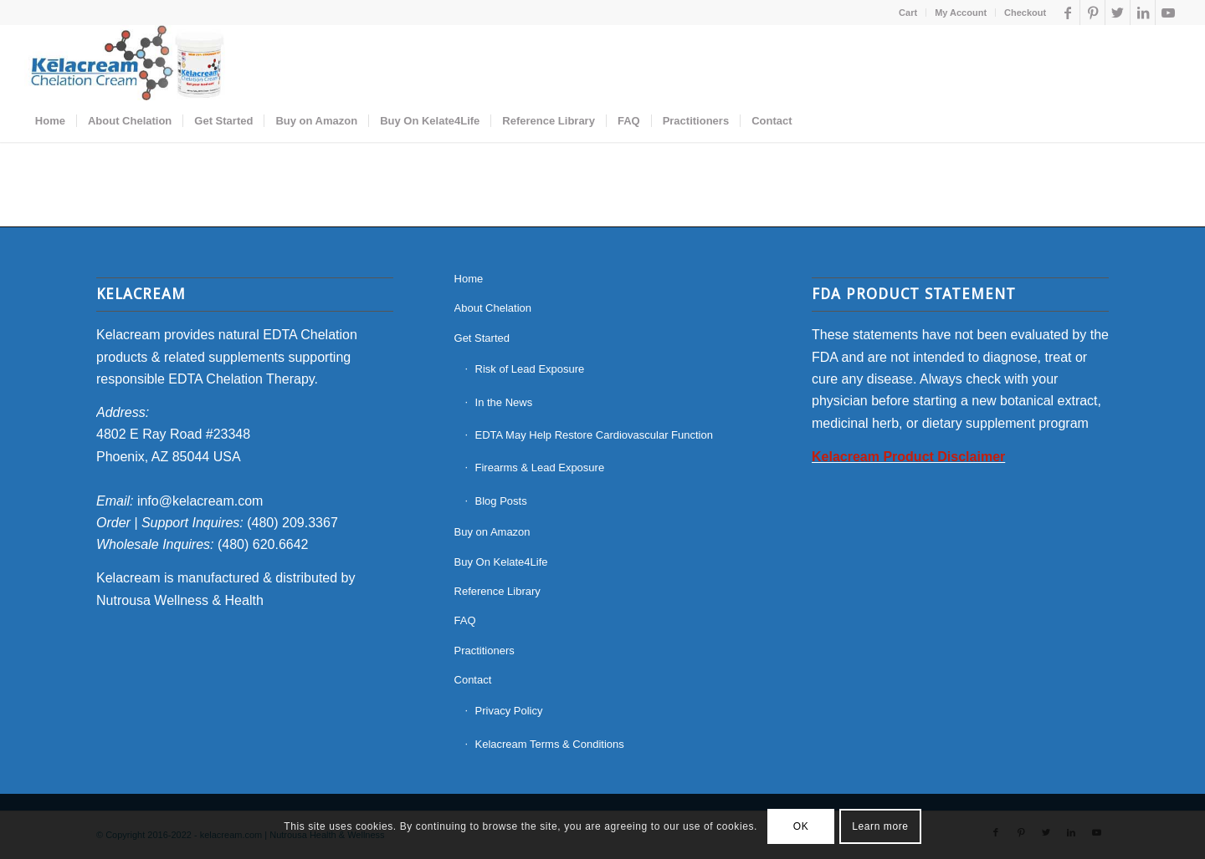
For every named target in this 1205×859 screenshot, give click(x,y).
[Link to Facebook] (1067, 12)
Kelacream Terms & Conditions (549, 744)
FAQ (465, 620)
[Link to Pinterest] (1092, 12)
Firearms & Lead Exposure (540, 467)
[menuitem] (908, 12)
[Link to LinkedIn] (1143, 12)
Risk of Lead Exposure (530, 369)
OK (801, 826)
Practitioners (484, 650)
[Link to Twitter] (1117, 12)
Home (469, 278)
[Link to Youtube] (1168, 12)
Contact (473, 679)
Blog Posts (501, 501)
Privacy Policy (509, 710)
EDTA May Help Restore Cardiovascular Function (594, 435)
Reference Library (497, 591)
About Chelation (493, 308)
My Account (961, 13)
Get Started (482, 338)
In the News (504, 402)
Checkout (1025, 13)
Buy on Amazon (492, 532)
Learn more (880, 826)
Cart (908, 13)
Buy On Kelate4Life (501, 562)
